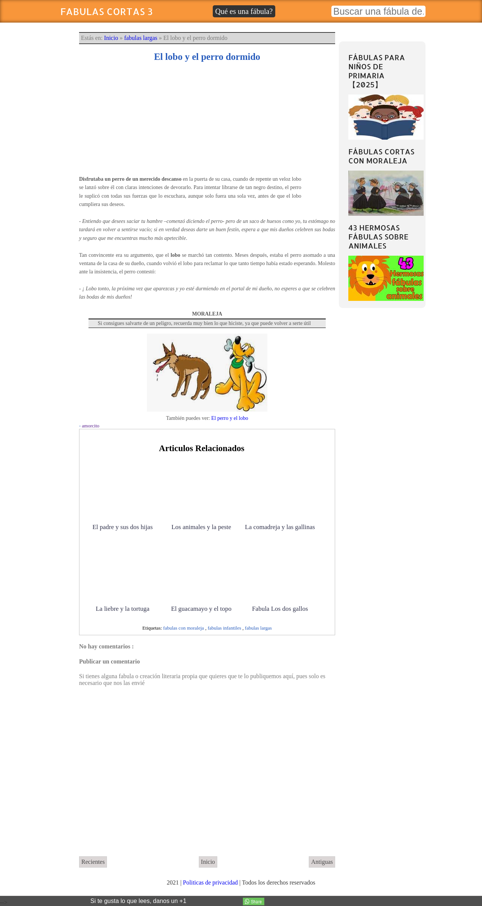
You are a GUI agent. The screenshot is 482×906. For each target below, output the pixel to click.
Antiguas (322, 862)
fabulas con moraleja (184, 628)
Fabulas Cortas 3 (106, 11)
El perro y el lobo (229, 418)
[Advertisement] (207, 122)
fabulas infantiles (224, 628)
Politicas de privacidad (211, 882)
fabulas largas (140, 38)
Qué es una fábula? (244, 11)
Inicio (111, 38)
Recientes (93, 862)
